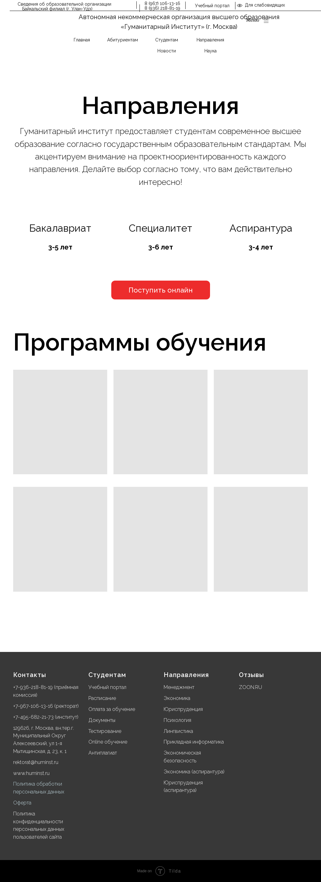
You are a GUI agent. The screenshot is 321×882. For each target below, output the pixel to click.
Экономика (177, 698)
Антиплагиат (102, 753)
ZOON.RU (250, 687)
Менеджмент (179, 687)
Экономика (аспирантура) (194, 772)
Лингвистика (178, 731)
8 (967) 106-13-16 (162, 3)
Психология (177, 720)
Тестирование (104, 731)
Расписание (102, 698)
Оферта (22, 803)
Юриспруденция (183, 709)
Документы (101, 720)
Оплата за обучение (111, 709)
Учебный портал (212, 5)
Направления (186, 675)
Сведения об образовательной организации (64, 4)
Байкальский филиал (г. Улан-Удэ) (57, 8)
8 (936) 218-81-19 (162, 8)
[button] (160, 290)
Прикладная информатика (194, 742)
